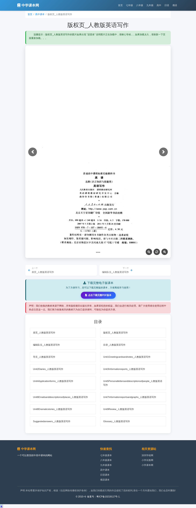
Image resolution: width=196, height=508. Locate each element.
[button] (32, 152)
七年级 (129, 5)
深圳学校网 (147, 455)
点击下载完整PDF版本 (98, 295)
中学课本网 (28, 5)
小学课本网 (147, 465)
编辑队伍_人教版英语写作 (46, 345)
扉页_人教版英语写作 (44, 332)
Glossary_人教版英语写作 (116, 421)
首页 (120, 5)
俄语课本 (104, 480)
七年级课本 (106, 455)
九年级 (149, 5)
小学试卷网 (147, 460)
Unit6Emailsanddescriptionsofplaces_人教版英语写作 (60, 397)
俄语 (174, 5)
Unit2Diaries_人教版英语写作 (48, 369)
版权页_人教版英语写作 (115, 332)
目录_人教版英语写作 (114, 345)
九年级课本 (106, 465)
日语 (166, 5)
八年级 (139, 5)
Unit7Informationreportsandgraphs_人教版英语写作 (129, 397)
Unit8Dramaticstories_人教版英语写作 (52, 409)
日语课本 (104, 475)
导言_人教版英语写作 (44, 357)
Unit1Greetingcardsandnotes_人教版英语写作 (126, 357)
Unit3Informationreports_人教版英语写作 (124, 369)
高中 (159, 5)
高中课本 (39, 14)
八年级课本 (106, 460)
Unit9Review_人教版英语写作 (118, 409)
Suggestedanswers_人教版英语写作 (51, 421)
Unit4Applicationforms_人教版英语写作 (53, 381)
